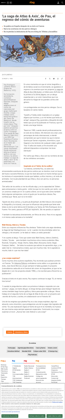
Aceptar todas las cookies (54, 416)
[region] (32, 401)
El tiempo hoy (52, 351)
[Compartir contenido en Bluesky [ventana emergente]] (54, 78)
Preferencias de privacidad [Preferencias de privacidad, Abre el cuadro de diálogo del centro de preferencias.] (9, 416)
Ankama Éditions (20, 263)
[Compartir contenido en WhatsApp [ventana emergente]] (58, 78)
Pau (38, 120)
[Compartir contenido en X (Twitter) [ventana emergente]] (50, 78)
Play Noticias (32, 355)
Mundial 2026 (26, 351)
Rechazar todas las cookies (36, 416)
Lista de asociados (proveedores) (10, 411)
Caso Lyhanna (40, 348)
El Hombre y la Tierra (34, 207)
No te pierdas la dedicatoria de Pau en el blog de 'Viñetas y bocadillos (30, 32)
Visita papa (11, 348)
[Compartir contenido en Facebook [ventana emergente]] (46, 78)
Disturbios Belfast (14, 351)
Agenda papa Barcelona (25, 348)
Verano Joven (52, 348)
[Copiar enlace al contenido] (62, 78)
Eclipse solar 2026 (40, 351)
